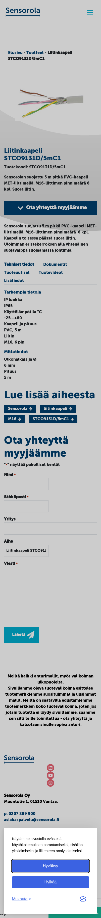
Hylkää (50, 882)
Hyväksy (50, 866)
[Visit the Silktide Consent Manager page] (83, 899)
